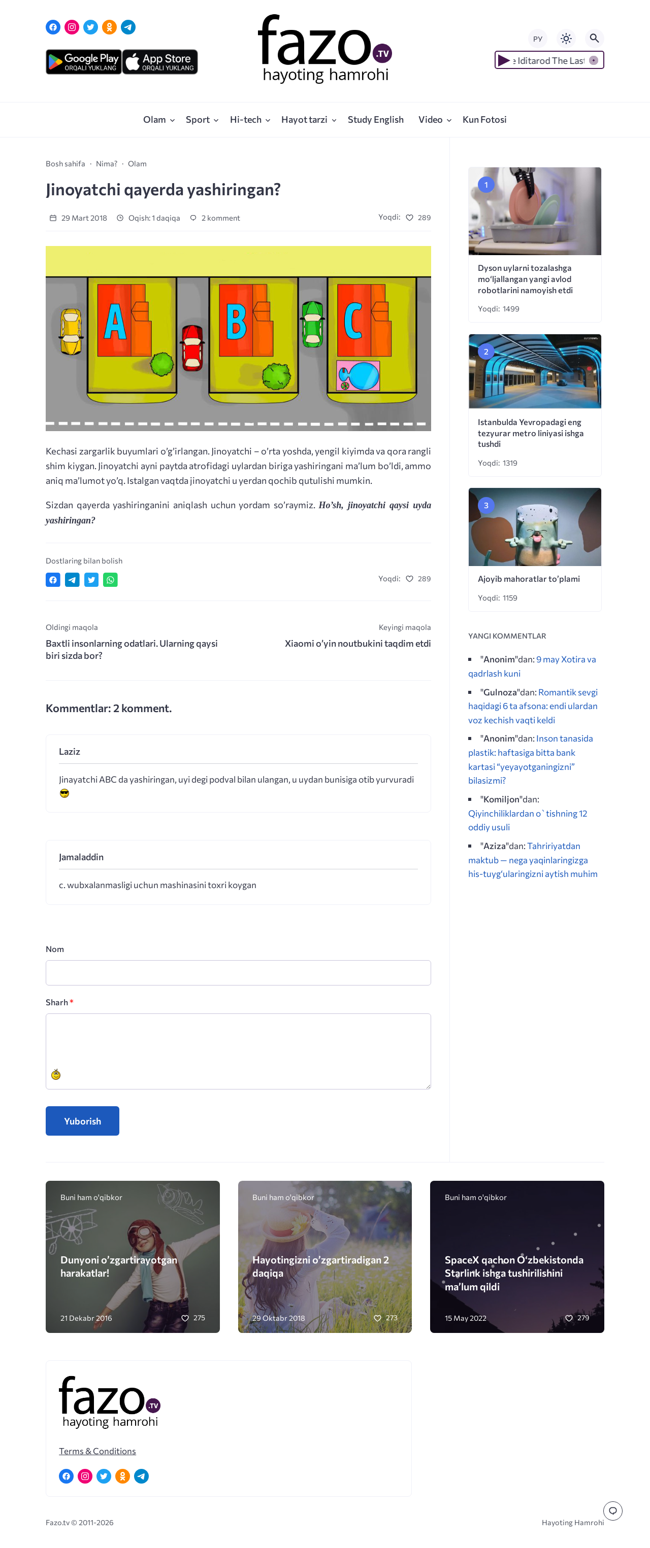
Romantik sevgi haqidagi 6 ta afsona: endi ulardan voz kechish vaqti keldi (533, 705)
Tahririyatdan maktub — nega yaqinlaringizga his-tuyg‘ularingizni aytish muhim (533, 859)
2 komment (214, 217)
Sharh (60, 1002)
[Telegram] (128, 27)
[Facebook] (53, 27)
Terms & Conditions (97, 1451)
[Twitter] (90, 27)
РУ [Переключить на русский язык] (537, 38)
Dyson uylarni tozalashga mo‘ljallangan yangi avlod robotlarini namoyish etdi (525, 279)
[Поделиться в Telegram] (72, 580)
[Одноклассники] (109, 27)
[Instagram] (71, 27)
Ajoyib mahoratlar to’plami (529, 578)
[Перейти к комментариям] (613, 1511)
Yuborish (82, 1121)
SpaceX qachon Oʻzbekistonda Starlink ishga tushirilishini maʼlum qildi (514, 1272)
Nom (55, 949)
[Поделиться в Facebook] (53, 580)
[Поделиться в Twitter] (91, 580)
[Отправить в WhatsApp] (110, 580)
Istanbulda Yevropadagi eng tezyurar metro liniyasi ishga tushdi (531, 433)
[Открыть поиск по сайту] (594, 38)
